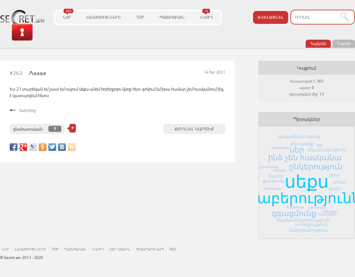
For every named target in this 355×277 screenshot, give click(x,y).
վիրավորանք (273, 181)
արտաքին (327, 214)
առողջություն (311, 224)
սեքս (307, 181)
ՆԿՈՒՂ (206, 15)
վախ (335, 188)
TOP (140, 17)
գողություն (272, 188)
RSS (172, 249)
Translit (343, 43)
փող (334, 175)
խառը (276, 176)
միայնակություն (326, 149)
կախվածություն (309, 229)
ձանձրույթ (295, 207)
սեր (296, 149)
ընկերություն (315, 166)
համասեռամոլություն (303, 220)
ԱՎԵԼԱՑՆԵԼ (271, 17)
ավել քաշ (329, 211)
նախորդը (27, 110)
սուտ (339, 181)
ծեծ (319, 145)
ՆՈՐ (68, 15)
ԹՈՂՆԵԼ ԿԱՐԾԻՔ (194, 129)
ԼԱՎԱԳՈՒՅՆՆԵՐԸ (103, 17)
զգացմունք (293, 213)
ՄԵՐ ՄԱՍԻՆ (119, 249)
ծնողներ (280, 170)
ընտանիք (302, 143)
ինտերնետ (318, 207)
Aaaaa (37, 73)
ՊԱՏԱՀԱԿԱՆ (172, 17)
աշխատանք (267, 167)
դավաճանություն (299, 136)
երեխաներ (280, 148)
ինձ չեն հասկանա (304, 157)
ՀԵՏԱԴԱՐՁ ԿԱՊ (150, 249)
